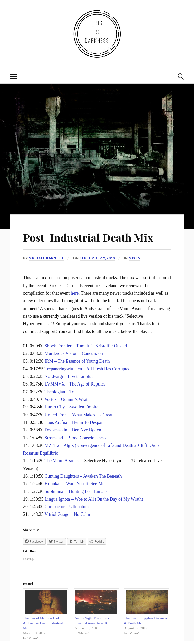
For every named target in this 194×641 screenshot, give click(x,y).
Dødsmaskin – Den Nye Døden (73, 429)
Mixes (134, 258)
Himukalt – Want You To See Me (74, 483)
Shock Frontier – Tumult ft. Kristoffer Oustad (86, 345)
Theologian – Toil (61, 391)
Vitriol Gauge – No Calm (67, 514)
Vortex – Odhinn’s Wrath (67, 399)
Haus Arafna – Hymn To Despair (74, 422)
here (75, 293)
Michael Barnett (46, 258)
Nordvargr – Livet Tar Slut (69, 376)
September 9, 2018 (97, 258)
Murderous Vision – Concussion (74, 353)
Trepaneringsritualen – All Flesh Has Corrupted (88, 368)
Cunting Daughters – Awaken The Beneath (83, 476)
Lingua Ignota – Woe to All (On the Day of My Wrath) (94, 499)
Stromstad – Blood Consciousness (75, 437)
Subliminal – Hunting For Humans (76, 491)
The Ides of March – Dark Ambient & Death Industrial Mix (43, 623)
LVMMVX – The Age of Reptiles (75, 384)
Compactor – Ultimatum (67, 506)
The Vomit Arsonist (62, 460)
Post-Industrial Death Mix (91, 236)
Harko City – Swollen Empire (72, 406)
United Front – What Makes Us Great (78, 414)
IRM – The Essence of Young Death (77, 361)
